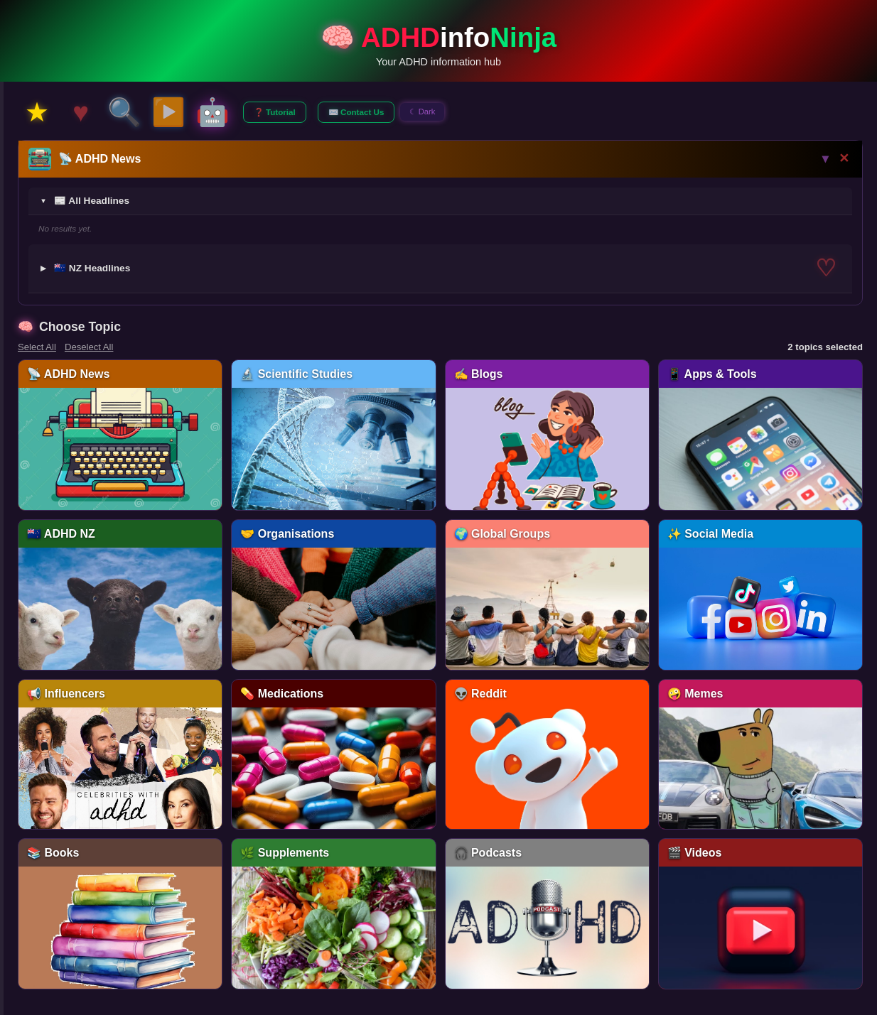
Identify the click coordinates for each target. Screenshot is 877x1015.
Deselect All (89, 347)
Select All (37, 347)
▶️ (168, 112)
